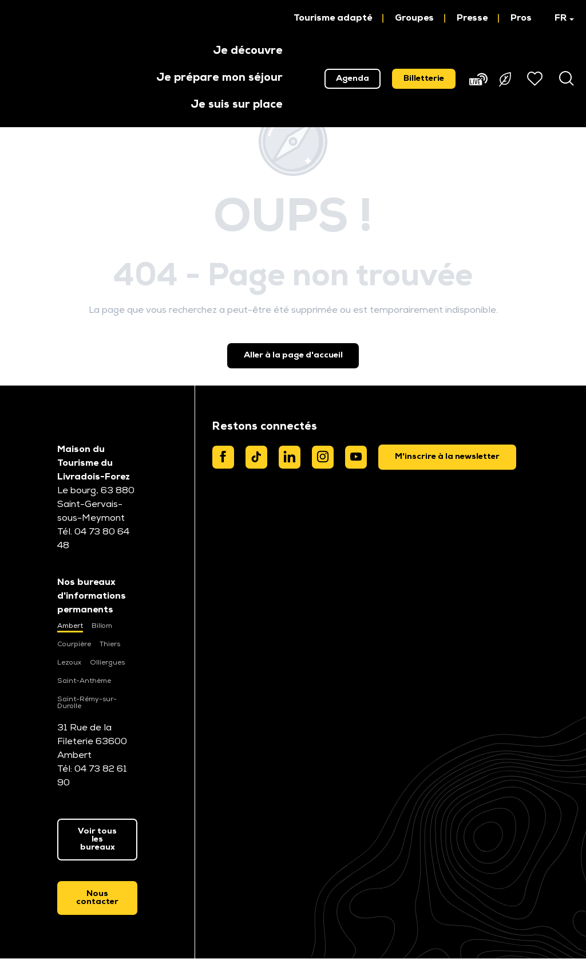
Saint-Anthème (84, 681)
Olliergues (107, 662)
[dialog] (447, 457)
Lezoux (69, 662)
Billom (102, 626)
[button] (559, 18)
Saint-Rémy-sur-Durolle (87, 703)
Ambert (70, 626)
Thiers (110, 644)
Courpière (74, 644)
